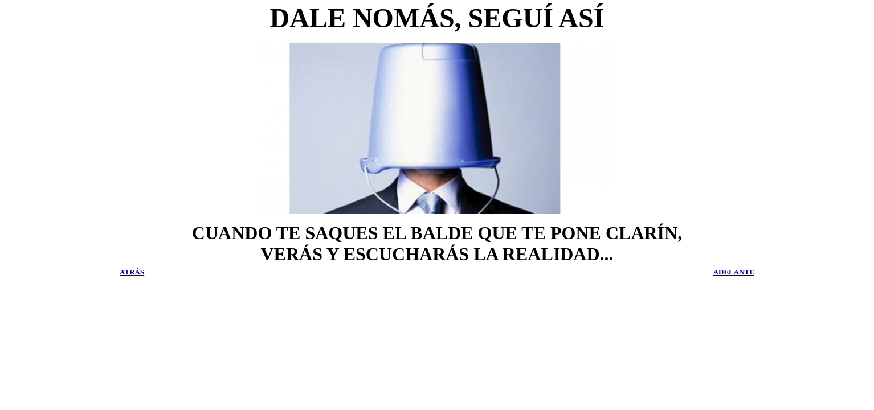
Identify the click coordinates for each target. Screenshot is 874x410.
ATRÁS (132, 272)
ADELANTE (733, 272)
